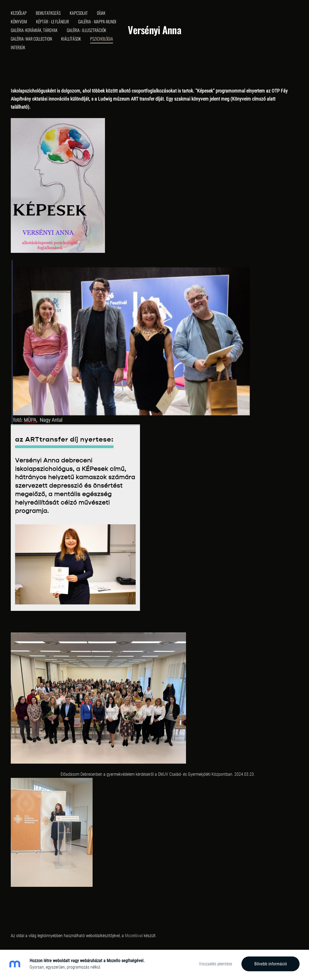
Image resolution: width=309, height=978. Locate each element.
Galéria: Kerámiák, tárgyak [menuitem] (34, 30)
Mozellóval (134, 935)
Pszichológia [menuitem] (101, 39)
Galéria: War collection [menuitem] (31, 39)
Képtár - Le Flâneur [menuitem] (52, 21)
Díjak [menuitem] (101, 13)
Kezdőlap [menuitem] (19, 13)
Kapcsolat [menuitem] (79, 13)
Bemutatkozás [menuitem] (48, 13)
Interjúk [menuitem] (18, 47)
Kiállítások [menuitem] (71, 39)
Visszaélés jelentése (215, 963)
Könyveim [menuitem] (19, 21)
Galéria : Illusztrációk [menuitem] (86, 30)
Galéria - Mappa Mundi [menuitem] (97, 21)
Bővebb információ (270, 963)
